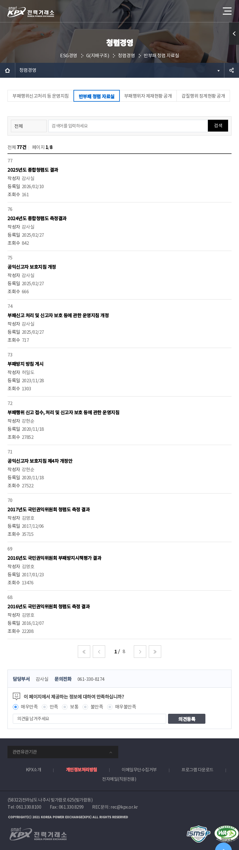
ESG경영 (68, 55)
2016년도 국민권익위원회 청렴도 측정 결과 (48, 606)
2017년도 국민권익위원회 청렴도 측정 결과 (48, 509)
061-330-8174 (90, 679)
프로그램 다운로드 (197, 770)
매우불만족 (125, 707)
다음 (140, 651)
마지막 (155, 651)
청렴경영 (126, 55)
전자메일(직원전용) (119, 779)
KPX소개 (33, 770)
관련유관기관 (24, 752)
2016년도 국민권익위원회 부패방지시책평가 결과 (54, 558)
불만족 (97, 707)
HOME (7, 70)
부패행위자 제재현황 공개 (148, 96)
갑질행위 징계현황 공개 (203, 96)
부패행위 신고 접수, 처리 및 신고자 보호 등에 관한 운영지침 (63, 412)
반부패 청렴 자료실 (161, 55)
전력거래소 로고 (30, 11)
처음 (84, 651)
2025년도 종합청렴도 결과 (32, 169)
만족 (54, 707)
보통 (74, 707)
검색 (218, 126)
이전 (99, 651)
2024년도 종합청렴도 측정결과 (37, 218)
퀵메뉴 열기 (234, 33)
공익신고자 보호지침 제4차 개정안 (39, 461)
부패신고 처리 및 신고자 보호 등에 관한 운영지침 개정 (58, 315)
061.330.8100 (28, 807)
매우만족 (29, 707)
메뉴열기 (227, 9)
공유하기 (231, 70)
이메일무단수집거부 (139, 770)
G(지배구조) (97, 55)
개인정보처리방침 (81, 769)
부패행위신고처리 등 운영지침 (40, 96)
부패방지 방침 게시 (25, 363)
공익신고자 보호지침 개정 (31, 266)
